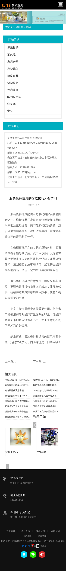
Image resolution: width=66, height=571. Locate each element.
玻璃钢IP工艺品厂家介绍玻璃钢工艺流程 (47, 380)
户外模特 (41, 452)
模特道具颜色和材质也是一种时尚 (47, 385)
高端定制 (55, 531)
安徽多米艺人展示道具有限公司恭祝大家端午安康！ (18, 406)
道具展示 (25, 531)
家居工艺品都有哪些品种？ (45, 411)
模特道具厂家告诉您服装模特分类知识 (18, 401)
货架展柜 (12, 82)
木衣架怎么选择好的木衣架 (45, 390)
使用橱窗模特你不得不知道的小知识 (18, 395)
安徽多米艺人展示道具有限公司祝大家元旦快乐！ (47, 395)
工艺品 (11, 54)
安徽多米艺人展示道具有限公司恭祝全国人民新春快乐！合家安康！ (47, 401)
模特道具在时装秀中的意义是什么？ (18, 411)
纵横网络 (60, 541)
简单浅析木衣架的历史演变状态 (18, 385)
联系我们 (28, 536)
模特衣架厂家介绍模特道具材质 (18, 380)
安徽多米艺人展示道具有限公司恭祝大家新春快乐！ (47, 406)
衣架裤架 (12, 68)
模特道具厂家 (24, 219)
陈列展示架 (14, 96)
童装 (10, 111)
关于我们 (10, 531)
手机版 (43, 546)
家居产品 (12, 61)
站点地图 (42, 536)
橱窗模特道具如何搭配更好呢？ (18, 417)
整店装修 (12, 89)
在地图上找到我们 (20, 512)
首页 (7, 27)
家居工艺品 (11, 452)
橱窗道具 (12, 75)
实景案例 (12, 103)
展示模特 (12, 47)
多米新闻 (18, 27)
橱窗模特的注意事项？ (15, 390)
